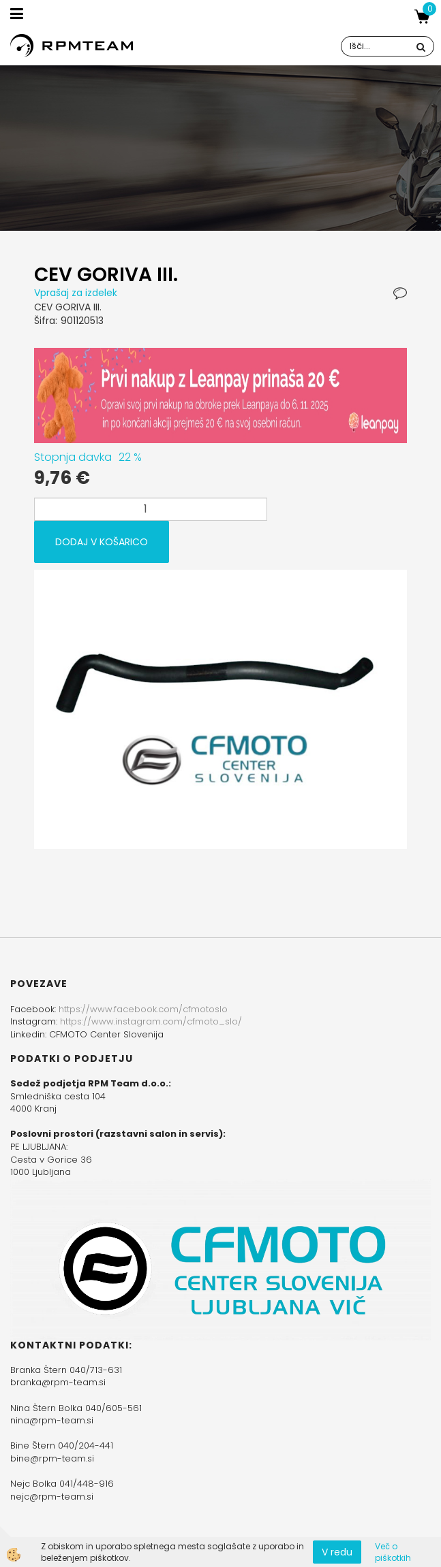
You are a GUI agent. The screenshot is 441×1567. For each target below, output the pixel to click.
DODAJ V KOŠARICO (101, 542)
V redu (337, 1552)
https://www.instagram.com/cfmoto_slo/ (151, 1021)
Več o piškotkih (393, 1552)
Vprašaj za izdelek (75, 293)
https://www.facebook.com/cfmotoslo (143, 1009)
